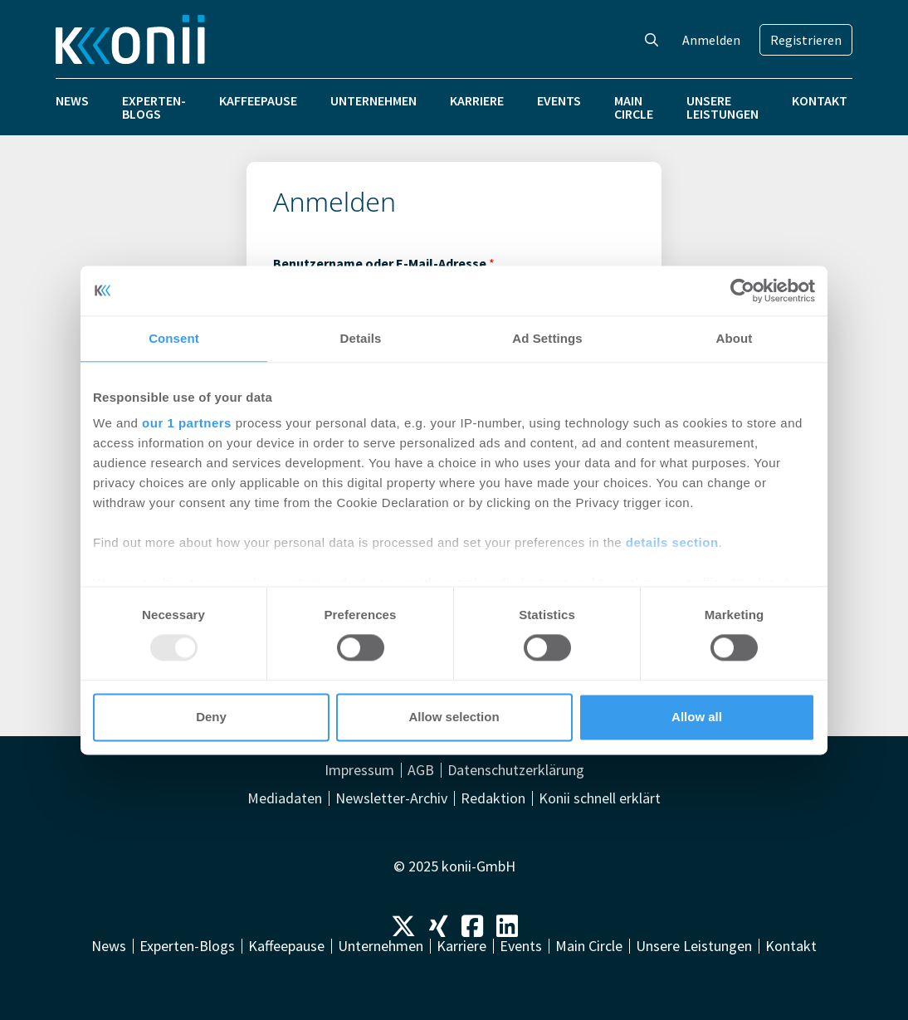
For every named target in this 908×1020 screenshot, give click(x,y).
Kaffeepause (258, 100)
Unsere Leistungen (722, 107)
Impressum (359, 770)
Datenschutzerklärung (515, 770)
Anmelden (711, 40)
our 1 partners (187, 423)
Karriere (477, 100)
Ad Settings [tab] (547, 338)
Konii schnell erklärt (600, 798)
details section (672, 542)
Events (559, 100)
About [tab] (734, 338)
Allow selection (453, 717)
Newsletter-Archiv (391, 798)
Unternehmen (373, 100)
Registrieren (806, 40)
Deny (211, 717)
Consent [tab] (174, 338)
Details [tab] (361, 338)
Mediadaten (284, 798)
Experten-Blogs (154, 107)
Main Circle (633, 107)
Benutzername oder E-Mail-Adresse (384, 263)
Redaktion (493, 798)
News (72, 100)
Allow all (696, 717)
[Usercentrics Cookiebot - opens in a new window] (742, 290)
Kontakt (819, 100)
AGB (421, 770)
